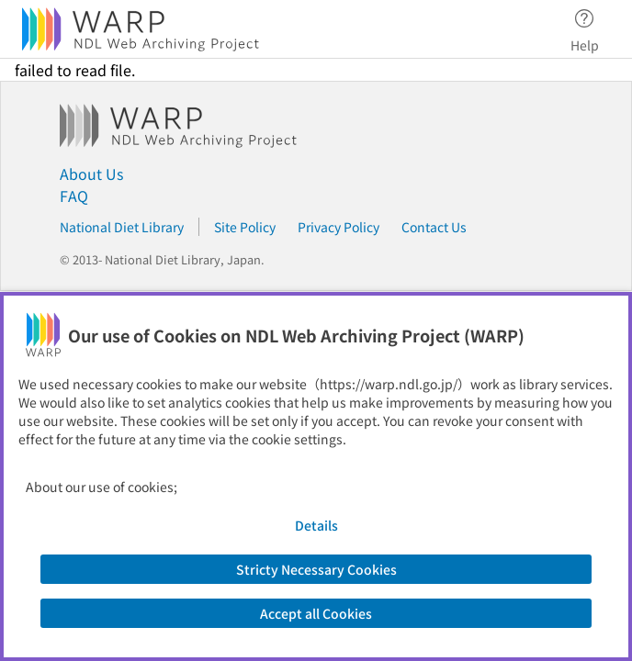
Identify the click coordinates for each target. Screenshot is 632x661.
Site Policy (245, 227)
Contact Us (434, 227)
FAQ (74, 196)
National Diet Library (122, 227)
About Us (91, 173)
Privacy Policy (338, 227)
